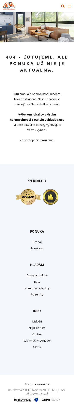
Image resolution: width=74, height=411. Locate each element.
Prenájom (37, 248)
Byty (37, 281)
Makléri (37, 321)
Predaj (37, 242)
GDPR (37, 347)
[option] (37, 27)
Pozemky (37, 294)
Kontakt (37, 334)
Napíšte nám (37, 328)
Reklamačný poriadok (37, 340)
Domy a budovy (37, 275)
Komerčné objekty (37, 288)
